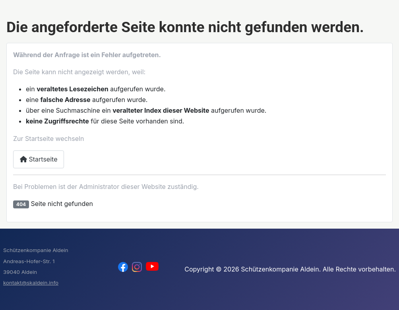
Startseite (38, 159)
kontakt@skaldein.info (30, 282)
